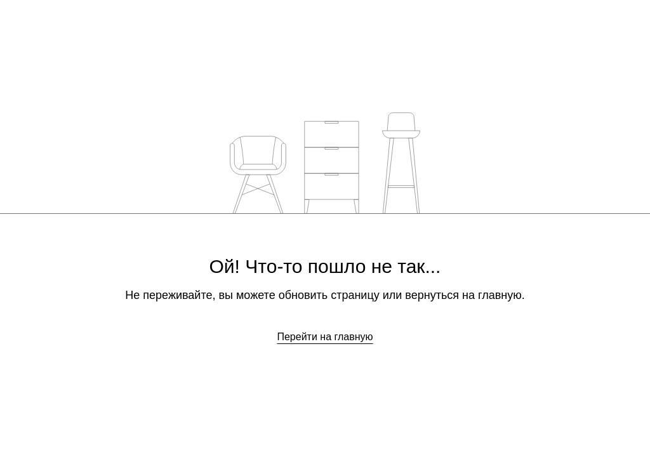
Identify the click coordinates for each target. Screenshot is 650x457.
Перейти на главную (325, 336)
